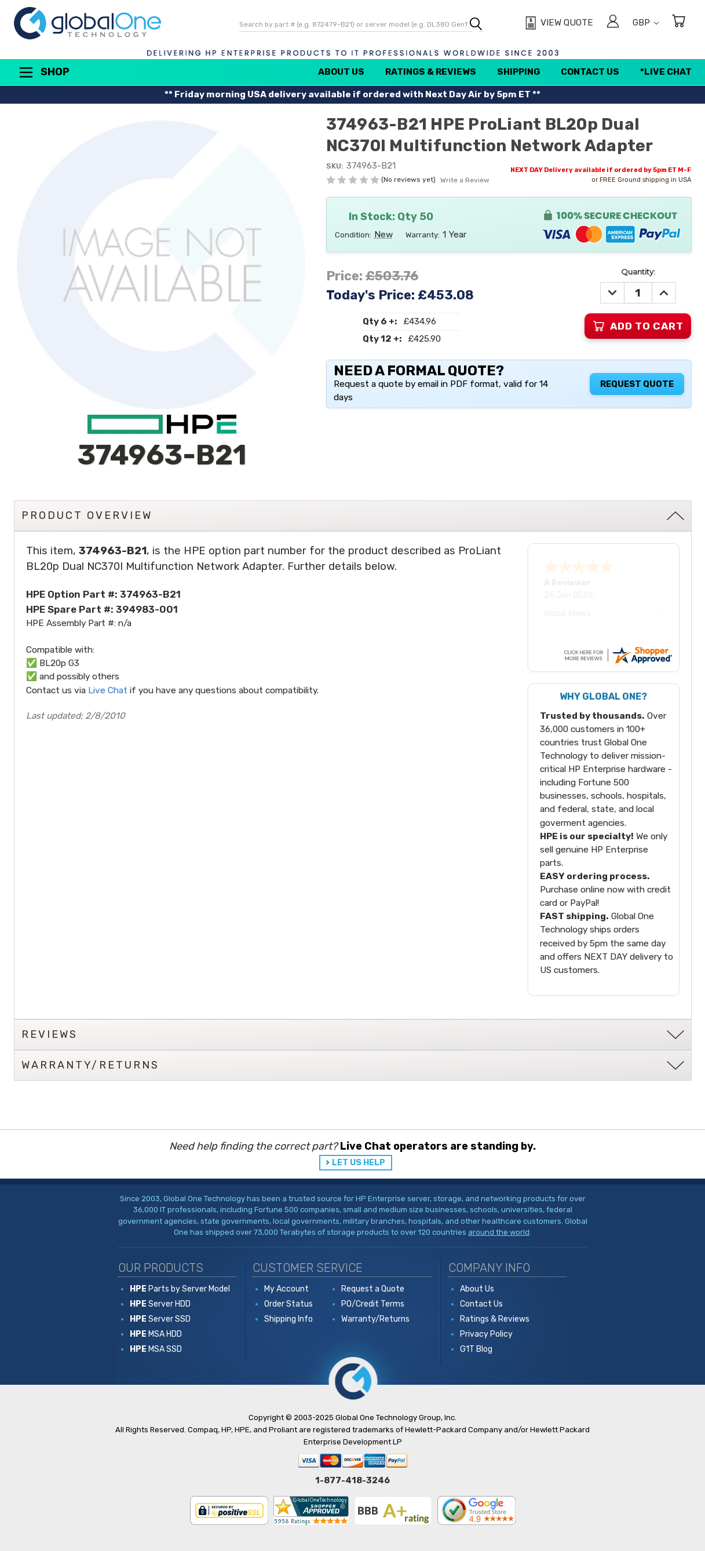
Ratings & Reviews (430, 72)
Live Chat (107, 690)
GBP (646, 22)
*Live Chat (666, 72)
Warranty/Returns (375, 1319)
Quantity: (638, 271)
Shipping (518, 72)
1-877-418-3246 (352, 1480)
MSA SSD (156, 1349)
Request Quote (637, 384)
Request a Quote (372, 1289)
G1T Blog (476, 1349)
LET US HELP (358, 1163)
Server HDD (160, 1304)
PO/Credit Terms (372, 1304)
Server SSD (160, 1319)
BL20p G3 (59, 663)
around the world (498, 1232)
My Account (286, 1289)
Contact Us (590, 72)
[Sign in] (613, 23)
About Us (341, 72)
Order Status (288, 1304)
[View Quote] (558, 23)
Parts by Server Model (180, 1289)
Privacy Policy (486, 1334)
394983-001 (147, 609)
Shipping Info (288, 1319)
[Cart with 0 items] (678, 23)
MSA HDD (156, 1334)
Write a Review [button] (465, 180)
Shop (43, 72)
